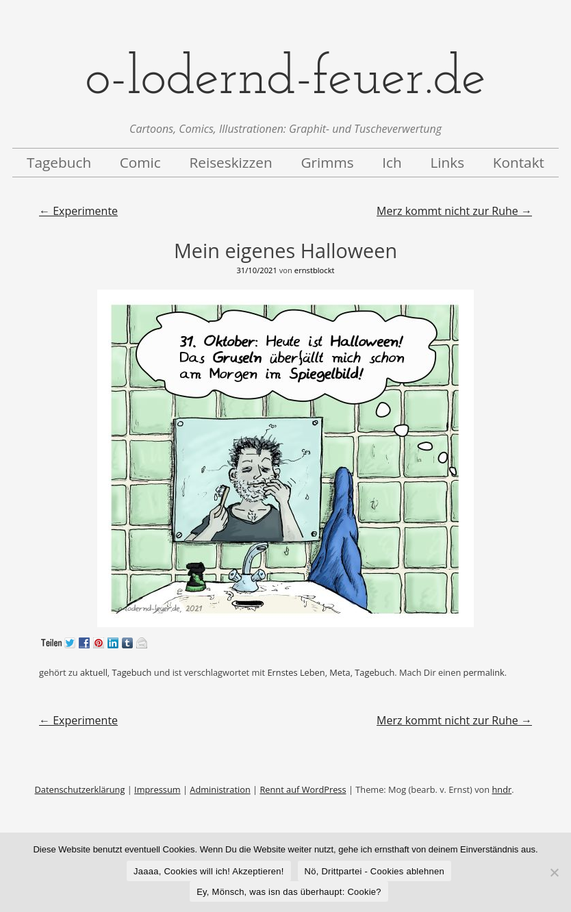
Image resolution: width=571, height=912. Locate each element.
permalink (484, 672)
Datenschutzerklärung (80, 789)
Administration (220, 789)
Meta (339, 672)
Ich (392, 162)
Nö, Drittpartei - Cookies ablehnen (374, 871)
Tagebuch (59, 162)
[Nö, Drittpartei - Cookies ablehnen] (554, 872)
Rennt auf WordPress (302, 789)
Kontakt (518, 162)
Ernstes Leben (296, 672)
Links (447, 162)
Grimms (327, 162)
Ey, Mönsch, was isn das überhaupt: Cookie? (288, 892)
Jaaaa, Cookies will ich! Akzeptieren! (209, 871)
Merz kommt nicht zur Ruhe (454, 210)
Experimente (78, 210)
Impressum (157, 789)
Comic (140, 162)
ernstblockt (314, 270)
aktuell (93, 672)
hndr (501, 789)
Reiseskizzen (230, 162)
